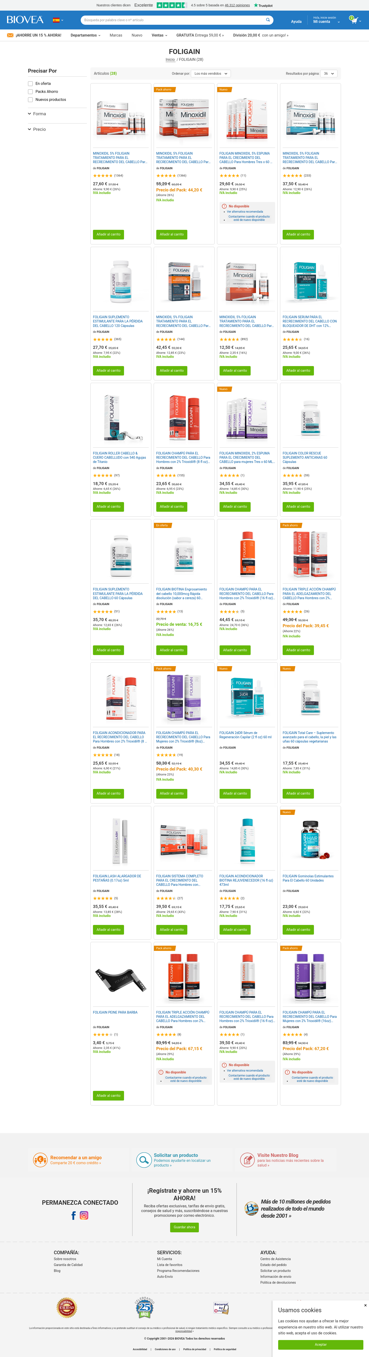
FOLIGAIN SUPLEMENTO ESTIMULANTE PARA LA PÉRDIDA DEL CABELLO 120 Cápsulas (118, 321)
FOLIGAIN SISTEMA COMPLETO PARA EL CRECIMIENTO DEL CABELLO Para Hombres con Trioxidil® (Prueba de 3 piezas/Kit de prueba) (183, 880)
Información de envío (276, 1277)
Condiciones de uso (165, 1349)
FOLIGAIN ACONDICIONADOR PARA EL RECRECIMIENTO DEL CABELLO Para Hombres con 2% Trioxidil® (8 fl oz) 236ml (120, 737)
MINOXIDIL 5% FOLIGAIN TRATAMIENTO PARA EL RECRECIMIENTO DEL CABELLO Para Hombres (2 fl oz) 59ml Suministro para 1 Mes (247, 321)
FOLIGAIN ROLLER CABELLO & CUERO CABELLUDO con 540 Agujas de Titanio (119, 457)
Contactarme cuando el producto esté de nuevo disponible (249, 218)
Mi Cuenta (164, 1259)
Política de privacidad (194, 1349)
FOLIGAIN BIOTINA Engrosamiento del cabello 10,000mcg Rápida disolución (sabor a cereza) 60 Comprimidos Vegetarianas (181, 593)
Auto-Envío (165, 1277)
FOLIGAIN (103, 168)
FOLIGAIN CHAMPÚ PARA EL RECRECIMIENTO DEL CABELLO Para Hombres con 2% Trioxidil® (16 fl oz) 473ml (247, 593)
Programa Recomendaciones (178, 1271)
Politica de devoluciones (278, 1282)
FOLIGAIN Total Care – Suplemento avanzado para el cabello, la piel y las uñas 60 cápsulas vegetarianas (309, 737)
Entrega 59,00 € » (200, 35)
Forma (37, 113)
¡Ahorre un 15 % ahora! (34, 35)
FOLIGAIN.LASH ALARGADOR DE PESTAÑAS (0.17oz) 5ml (117, 878)
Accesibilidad (140, 1349)
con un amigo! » (261, 35)
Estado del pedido (274, 1265)
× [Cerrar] (365, 1305)
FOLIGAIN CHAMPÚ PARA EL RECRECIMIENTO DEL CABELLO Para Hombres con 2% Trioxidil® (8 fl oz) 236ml (183, 457)
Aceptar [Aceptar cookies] (321, 1345)
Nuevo (137, 35)
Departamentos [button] (85, 35)
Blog (57, 1271)
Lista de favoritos (169, 1265)
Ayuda (296, 21)
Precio (37, 129)
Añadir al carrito (108, 234)
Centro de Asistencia (276, 1259)
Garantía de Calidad (68, 1265)
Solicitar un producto (276, 1271)
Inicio (171, 59)
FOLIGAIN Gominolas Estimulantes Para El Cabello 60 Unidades (308, 878)
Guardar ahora (184, 1227)
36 (329, 73)
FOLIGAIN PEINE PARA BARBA (115, 1012)
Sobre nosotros (65, 1259)
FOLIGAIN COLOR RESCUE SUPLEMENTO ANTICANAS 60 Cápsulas (305, 457)
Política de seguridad (225, 1349)
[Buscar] (267, 20)
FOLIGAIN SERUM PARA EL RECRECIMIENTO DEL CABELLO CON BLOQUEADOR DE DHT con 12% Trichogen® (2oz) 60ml (310, 321)
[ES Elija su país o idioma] (58, 20)
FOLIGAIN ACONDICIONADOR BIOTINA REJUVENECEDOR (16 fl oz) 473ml (246, 880)
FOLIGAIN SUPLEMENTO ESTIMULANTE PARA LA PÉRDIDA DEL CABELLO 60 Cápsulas (118, 593)
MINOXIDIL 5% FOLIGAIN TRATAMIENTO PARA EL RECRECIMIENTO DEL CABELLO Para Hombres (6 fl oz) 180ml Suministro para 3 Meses (120, 158)
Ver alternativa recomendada (245, 211)
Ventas (159, 35)
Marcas (116, 35)
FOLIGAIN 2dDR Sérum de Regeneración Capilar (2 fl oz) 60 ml (246, 735)
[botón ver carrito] (356, 20)
